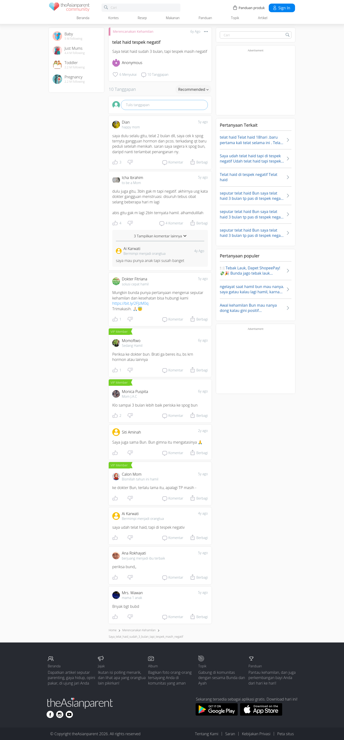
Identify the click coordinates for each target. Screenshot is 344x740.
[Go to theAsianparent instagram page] (59, 714)
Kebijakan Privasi (256, 733)
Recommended (193, 89)
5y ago (203, 122)
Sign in (281, 8)
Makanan (173, 18)
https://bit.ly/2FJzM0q (130, 303)
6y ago (203, 340)
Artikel (262, 18)
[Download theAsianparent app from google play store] (216, 714)
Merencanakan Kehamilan (133, 31)
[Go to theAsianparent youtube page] (69, 714)
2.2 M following (74, 67)
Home (113, 630)
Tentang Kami (206, 733)
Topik (235, 18)
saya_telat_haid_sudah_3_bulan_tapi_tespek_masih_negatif (146, 637)
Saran (230, 733)
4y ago (203, 513)
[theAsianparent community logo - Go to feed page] (69, 7)
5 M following (73, 39)
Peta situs (285, 733)
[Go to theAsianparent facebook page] (50, 714)
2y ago (203, 430)
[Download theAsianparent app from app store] (261, 714)
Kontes (113, 18)
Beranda (83, 18)
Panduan (205, 18)
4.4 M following (74, 53)
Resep (142, 18)
